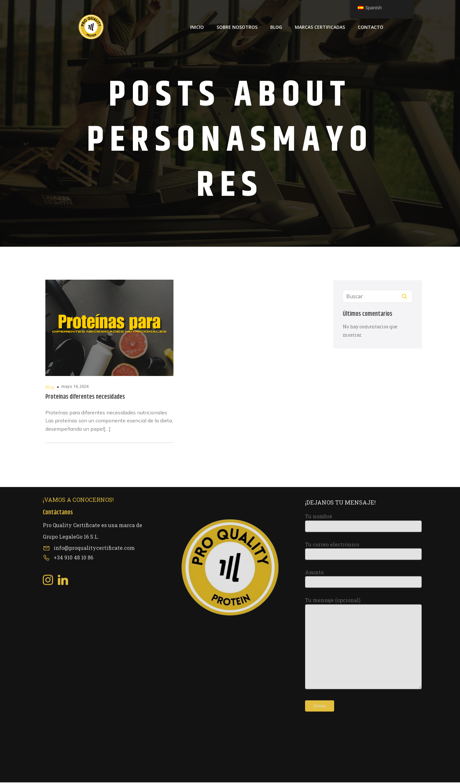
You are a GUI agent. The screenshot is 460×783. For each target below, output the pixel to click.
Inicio (197, 27)
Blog (276, 27)
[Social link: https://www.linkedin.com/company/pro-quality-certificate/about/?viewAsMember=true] (65, 470)
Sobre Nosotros (237, 27)
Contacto (370, 27)
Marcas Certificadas (320, 27)
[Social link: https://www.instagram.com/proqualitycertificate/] (50, 470)
